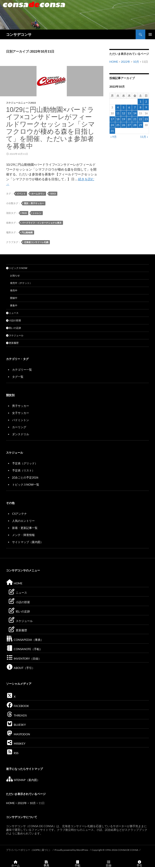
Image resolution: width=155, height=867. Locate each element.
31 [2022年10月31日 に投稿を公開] (112, 131)
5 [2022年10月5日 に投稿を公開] (123, 107)
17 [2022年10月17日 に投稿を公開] (112, 119)
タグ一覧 (17, 376)
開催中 (13, 297)
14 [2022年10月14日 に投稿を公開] (134, 113)
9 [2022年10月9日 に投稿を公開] (146, 107)
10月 (136, 61)
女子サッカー (20, 413)
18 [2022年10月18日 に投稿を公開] (117, 119)
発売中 (13, 290)
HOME (113, 61)
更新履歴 (12, 342)
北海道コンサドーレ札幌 (36, 242)
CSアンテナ (19, 513)
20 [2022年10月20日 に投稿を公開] (129, 119)
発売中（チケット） (21, 282)
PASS (24, 213)
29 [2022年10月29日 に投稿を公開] (140, 125)
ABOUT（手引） (20, 668)
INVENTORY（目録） (23, 658)
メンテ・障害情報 (23, 535)
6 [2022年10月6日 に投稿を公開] (129, 107)
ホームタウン (38, 193)
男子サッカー (20, 406)
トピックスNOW (16, 268)
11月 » (144, 136)
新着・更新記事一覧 (25, 528)
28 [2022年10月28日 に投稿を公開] (134, 125)
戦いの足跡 (13, 327)
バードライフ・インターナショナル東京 (42, 222)
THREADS (16, 715)
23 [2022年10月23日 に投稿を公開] (146, 119)
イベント (21, 193)
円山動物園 (27, 232)
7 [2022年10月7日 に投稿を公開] (135, 107)
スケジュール (14, 335)
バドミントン (20, 420)
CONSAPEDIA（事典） (24, 639)
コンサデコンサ (18, 34)
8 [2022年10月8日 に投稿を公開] (140, 107)
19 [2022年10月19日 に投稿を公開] (123, 119)
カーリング (19, 427)
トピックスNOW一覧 (25, 484)
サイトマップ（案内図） (27, 542)
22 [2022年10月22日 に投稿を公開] (140, 119)
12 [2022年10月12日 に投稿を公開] (123, 113)
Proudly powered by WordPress (71, 849)
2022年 (125, 61)
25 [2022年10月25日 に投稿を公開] (117, 125)
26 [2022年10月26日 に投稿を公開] (123, 125)
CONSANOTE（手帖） (24, 649)
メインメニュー (150, 34)
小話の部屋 (13, 320)
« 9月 (113, 136)
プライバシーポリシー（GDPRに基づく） (28, 849)
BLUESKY (16, 724)
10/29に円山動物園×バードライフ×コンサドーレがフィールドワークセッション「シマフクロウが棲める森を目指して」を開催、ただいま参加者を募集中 (50, 128)
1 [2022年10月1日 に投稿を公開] (140, 101)
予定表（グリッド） (25, 463)
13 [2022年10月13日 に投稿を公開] (129, 113)
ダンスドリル (20, 434)
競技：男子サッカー (34, 203)
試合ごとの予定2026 (25, 477)
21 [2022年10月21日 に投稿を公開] (134, 119)
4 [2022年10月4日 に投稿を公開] (118, 107)
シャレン (36, 213)
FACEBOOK (17, 706)
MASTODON (18, 734)
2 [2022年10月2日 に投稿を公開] (146, 101)
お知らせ (15, 275)
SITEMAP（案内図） (23, 780)
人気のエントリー (23, 520)
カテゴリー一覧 (22, 369)
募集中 (13, 305)
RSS (12, 753)
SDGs (53, 193)
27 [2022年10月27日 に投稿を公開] (129, 125)
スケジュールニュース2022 (21, 102)
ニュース (12, 312)
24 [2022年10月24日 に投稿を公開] (112, 125)
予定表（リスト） (23, 470)
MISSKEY (15, 743)
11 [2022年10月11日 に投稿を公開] (117, 113)
